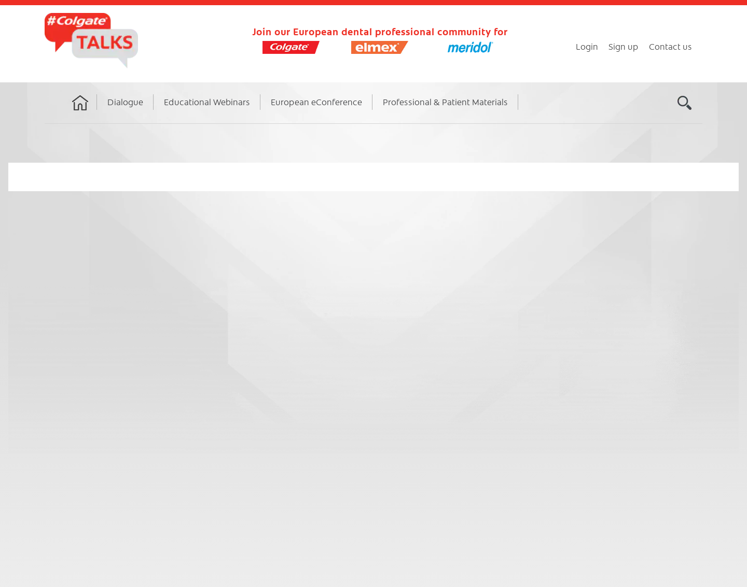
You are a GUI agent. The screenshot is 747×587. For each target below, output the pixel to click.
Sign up (623, 46)
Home (80, 112)
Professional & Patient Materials (445, 101)
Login (587, 46)
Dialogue (125, 101)
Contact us (670, 46)
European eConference (316, 101)
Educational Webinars (207, 101)
